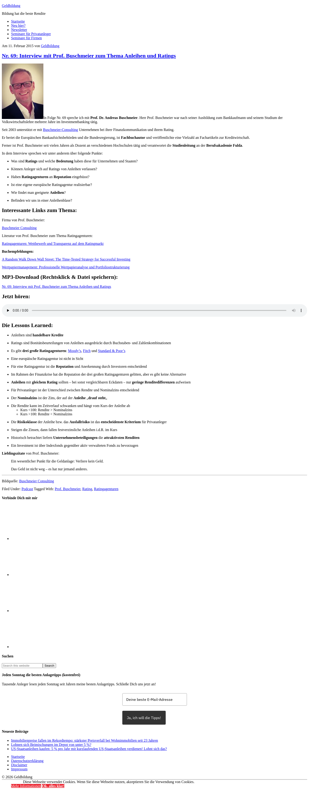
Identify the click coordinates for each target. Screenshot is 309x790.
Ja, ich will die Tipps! (144, 717)
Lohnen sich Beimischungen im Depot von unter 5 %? (51, 745)
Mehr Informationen (26, 786)
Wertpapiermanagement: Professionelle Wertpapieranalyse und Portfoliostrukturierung (65, 267)
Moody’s (74, 351)
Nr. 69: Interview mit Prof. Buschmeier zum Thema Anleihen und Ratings (89, 56)
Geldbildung (11, 6)
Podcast (27, 489)
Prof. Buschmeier (67, 489)
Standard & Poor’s (111, 351)
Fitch (87, 351)
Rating (87, 489)
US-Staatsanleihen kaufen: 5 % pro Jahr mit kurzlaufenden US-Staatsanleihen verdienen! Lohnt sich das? (89, 749)
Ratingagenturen (106, 489)
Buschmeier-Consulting (60, 130)
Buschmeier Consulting (19, 228)
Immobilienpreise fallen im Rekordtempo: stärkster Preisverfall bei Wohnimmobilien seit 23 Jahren (84, 740)
